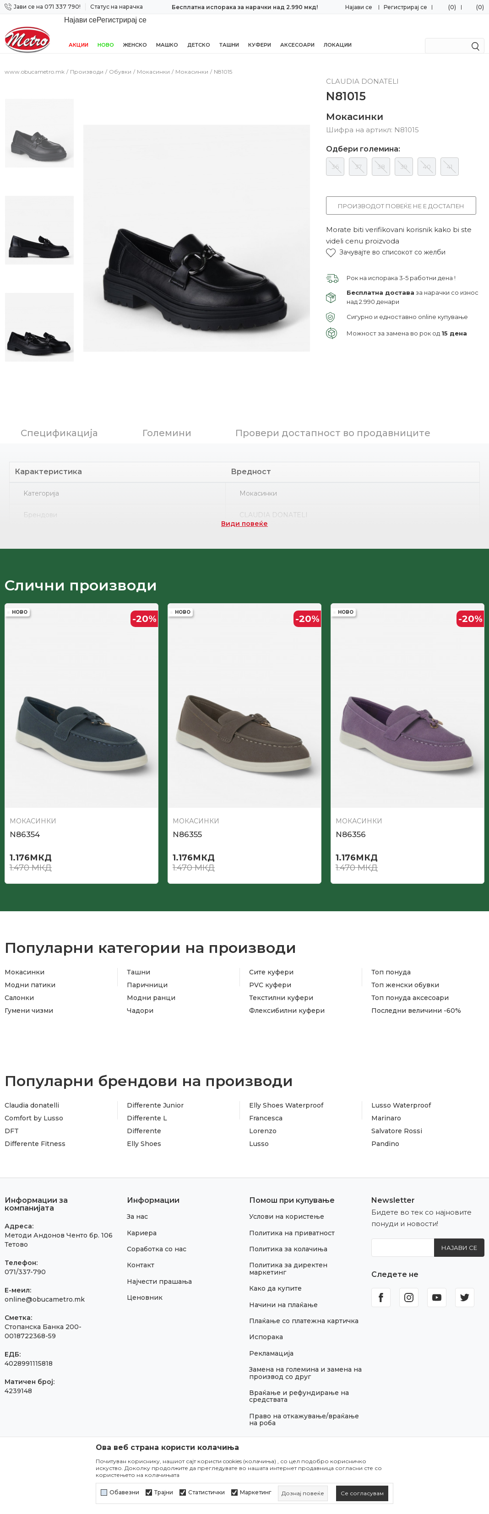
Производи (86, 61)
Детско (198, 33)
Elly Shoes (144, 1120)
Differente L (147, 1095)
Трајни (163, 1492)
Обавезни (124, 1492)
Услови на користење (286, 1193)
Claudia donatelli (32, 1082)
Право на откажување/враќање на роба (304, 1396)
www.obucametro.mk (35, 61)
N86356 (351, 811)
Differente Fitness (35, 1120)
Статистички (206, 1492)
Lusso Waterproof (401, 1082)
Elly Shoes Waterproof (286, 1082)
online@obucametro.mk (45, 1276)
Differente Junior (155, 1082)
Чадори (140, 987)
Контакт (140, 1242)
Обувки (120, 61)
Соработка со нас (156, 1226)
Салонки (19, 974)
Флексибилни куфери (287, 987)
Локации (338, 33)
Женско (135, 33)
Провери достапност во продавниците (332, 409)
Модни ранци (151, 974)
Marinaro (386, 1095)
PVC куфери (270, 961)
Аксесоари (297, 33)
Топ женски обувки (405, 961)
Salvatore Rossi (396, 1107)
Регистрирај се (405, 7)
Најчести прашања (159, 1258)
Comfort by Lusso (34, 1095)
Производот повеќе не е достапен (401, 196)
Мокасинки (153, 61)
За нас (137, 1193)
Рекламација (271, 1330)
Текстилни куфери (281, 974)
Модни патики (30, 961)
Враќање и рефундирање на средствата (299, 1372)
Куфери (259, 33)
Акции (78, 33)
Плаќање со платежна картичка (304, 1297)
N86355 (187, 811)
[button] (386, 242)
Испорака (266, 1313)
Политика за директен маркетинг (288, 1245)
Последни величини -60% (416, 987)
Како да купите (275, 1265)
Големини (166, 409)
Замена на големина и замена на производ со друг (305, 1349)
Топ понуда (391, 949)
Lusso (259, 1120)
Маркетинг (256, 1492)
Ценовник (145, 1274)
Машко (167, 33)
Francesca (266, 1095)
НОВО (106, 33)
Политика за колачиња (288, 1226)
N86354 (25, 811)
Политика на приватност (292, 1210)
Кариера (142, 1210)
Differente (144, 1107)
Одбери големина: (363, 139)
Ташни (229, 33)
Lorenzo (263, 1107)
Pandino (385, 1120)
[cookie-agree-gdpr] (362, 1493)
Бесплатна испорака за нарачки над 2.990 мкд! (245, 7)
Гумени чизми (29, 987)
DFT (12, 1107)
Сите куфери (271, 949)
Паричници (147, 961)
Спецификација (59, 409)
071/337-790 (25, 1248)
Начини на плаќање (283, 1281)
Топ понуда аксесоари (410, 974)
